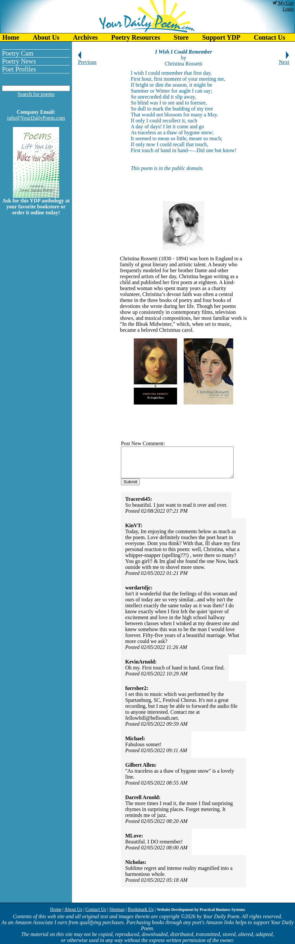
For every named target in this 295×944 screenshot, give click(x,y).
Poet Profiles (19, 69)
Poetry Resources (135, 37)
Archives (85, 37)
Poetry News (19, 61)
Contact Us (96, 909)
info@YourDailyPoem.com (36, 118)
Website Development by (201, 909)
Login (288, 9)
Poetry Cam (17, 53)
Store (181, 37)
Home (10, 37)
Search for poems (36, 94)
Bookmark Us (141, 909)
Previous (87, 60)
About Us (46, 37)
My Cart (283, 3)
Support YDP (221, 37)
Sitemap (117, 909)
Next (284, 60)
